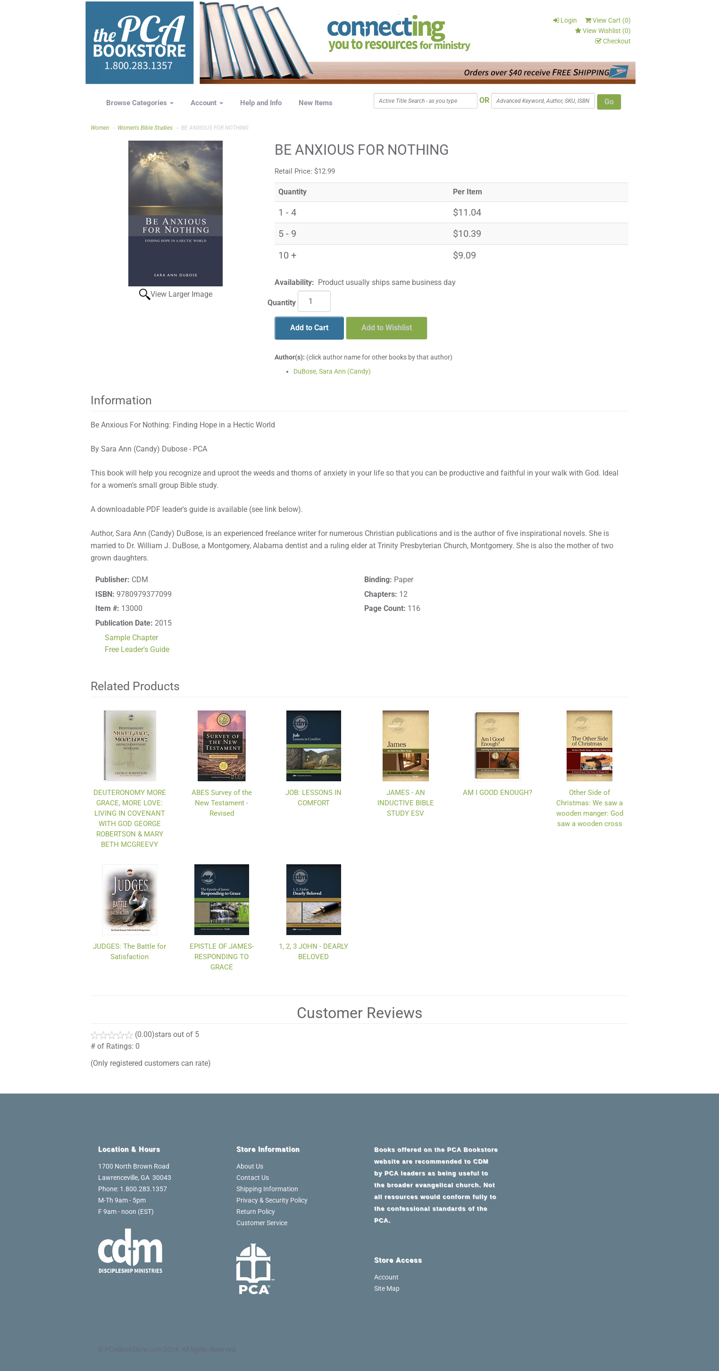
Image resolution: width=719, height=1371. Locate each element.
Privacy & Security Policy (272, 1200)
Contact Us (252, 1177)
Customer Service (261, 1223)
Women (100, 128)
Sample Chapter (131, 637)
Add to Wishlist (386, 327)
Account (207, 103)
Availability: (294, 282)
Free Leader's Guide (137, 649)
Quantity (282, 302)
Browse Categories (140, 103)
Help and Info (261, 103)
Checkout (613, 41)
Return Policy (255, 1211)
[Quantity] (314, 301)
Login (565, 20)
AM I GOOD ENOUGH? (497, 792)
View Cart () (608, 20)
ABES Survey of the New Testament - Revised (222, 803)
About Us (249, 1166)
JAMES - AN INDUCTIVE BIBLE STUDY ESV (405, 803)
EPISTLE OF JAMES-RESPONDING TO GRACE (222, 956)
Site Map (387, 1288)
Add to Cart (309, 327)
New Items (316, 103)
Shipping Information (267, 1189)
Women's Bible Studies (145, 128)
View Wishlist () (603, 30)
